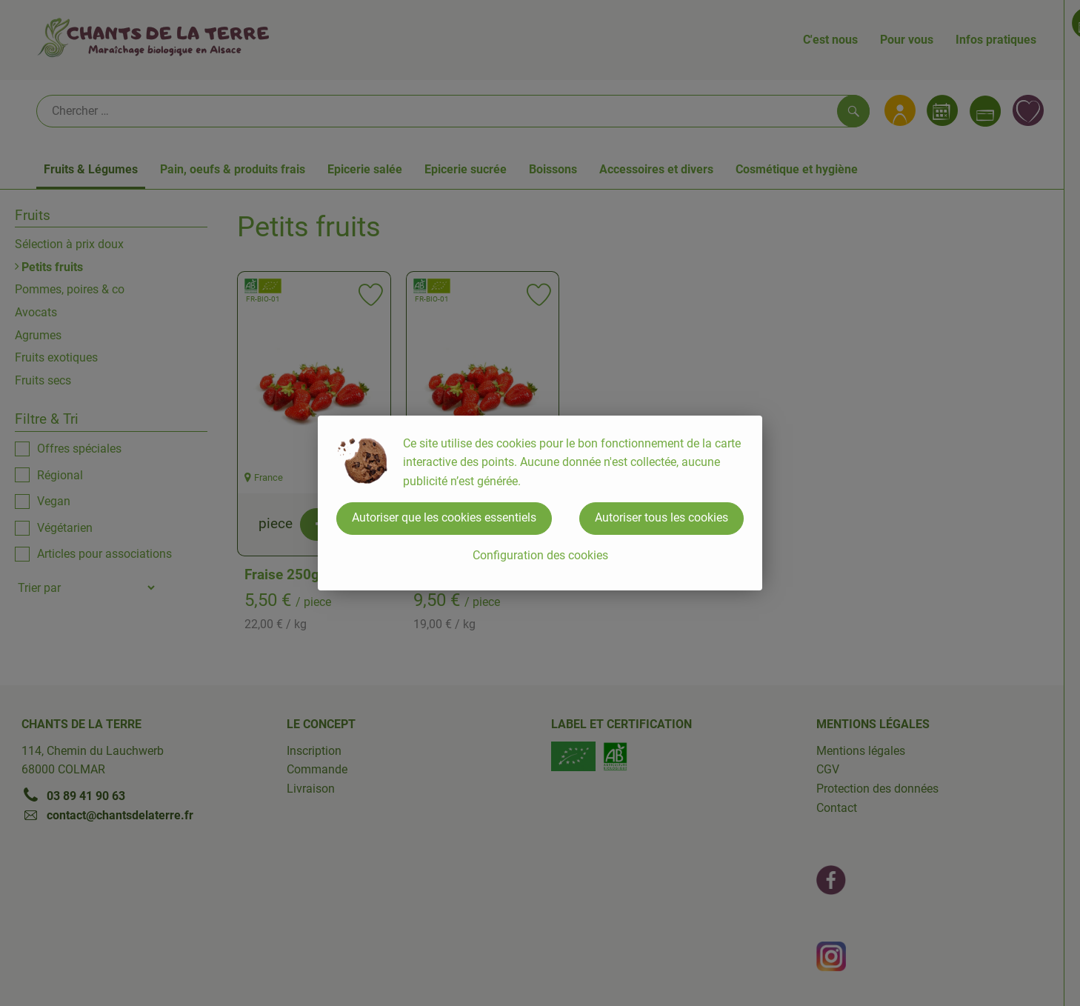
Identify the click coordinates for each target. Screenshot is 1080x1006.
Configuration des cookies (540, 555)
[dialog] (540, 503)
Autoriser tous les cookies (661, 517)
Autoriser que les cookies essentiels (444, 517)
